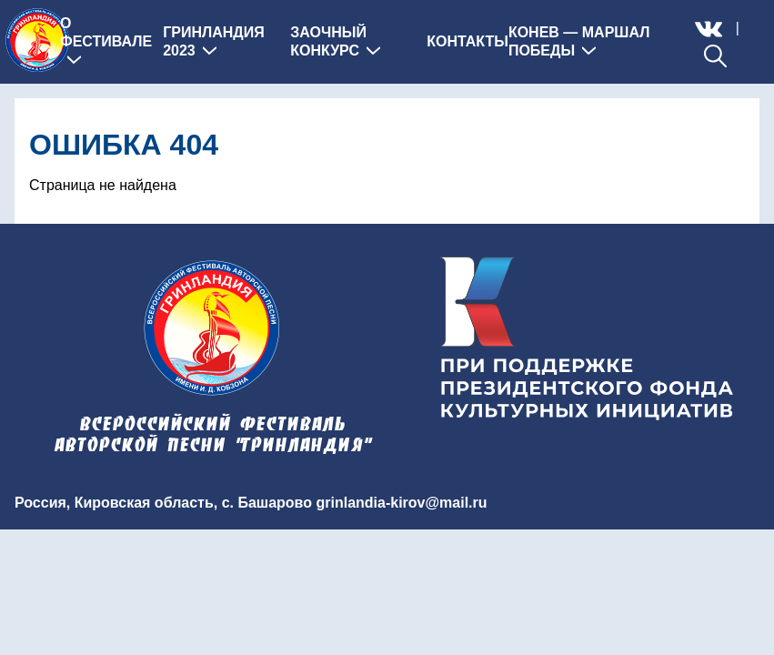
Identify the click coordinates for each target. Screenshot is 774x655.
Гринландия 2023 (214, 41)
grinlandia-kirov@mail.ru (401, 502)
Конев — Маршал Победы (579, 41)
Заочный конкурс (335, 41)
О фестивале (106, 40)
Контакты (467, 41)
